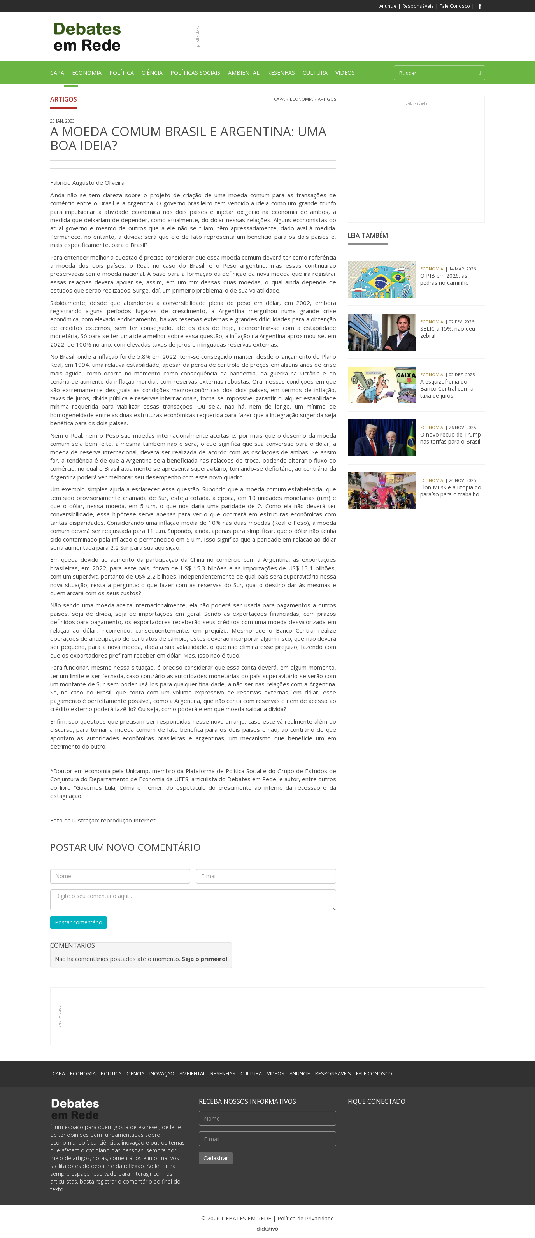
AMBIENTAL (244, 75)
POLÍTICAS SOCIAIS (195, 75)
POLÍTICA (121, 75)
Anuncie (387, 6)
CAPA (59, 76)
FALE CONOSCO (374, 1073)
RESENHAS (281, 75)
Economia (301, 99)
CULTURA (315, 75)
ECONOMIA (87, 75)
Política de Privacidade (305, 1218)
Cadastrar (215, 1158)
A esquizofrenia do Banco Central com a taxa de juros (447, 388)
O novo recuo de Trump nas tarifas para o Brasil (450, 438)
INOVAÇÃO (161, 1073)
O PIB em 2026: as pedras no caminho (444, 279)
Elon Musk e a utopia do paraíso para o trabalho (450, 491)
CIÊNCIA (152, 75)
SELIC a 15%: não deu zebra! (447, 332)
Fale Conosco (455, 6)
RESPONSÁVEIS (333, 1073)
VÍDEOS (345, 72)
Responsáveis (418, 6)
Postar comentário (78, 922)
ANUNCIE (299, 1073)
